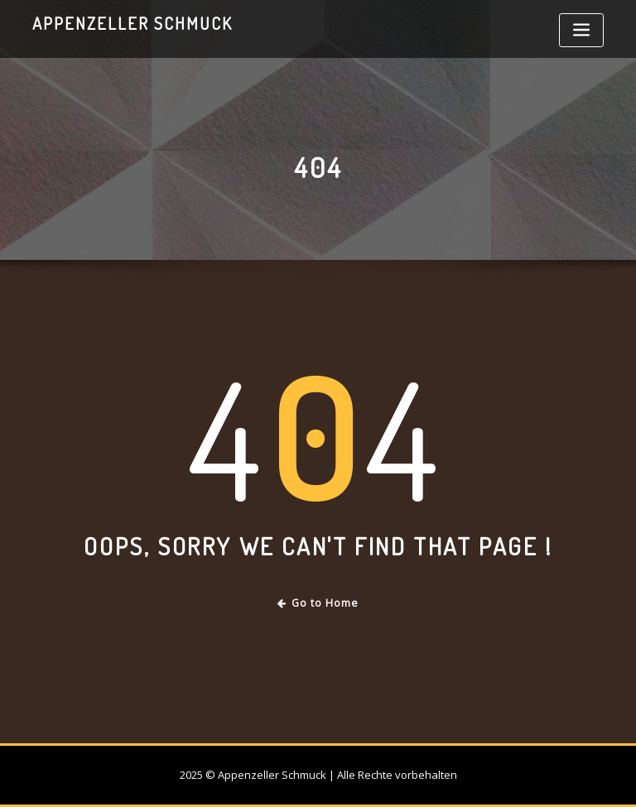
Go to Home (318, 603)
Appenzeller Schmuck (132, 23)
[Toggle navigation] (581, 30)
